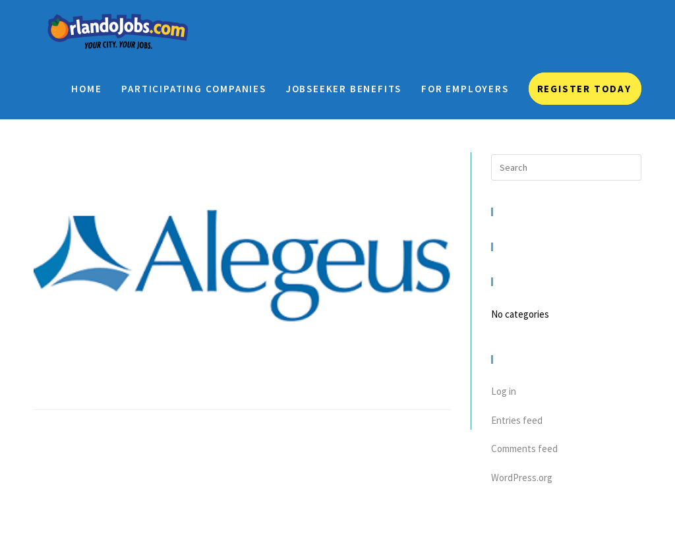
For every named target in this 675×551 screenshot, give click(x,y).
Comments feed (524, 448)
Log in (503, 391)
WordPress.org (521, 477)
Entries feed (517, 420)
